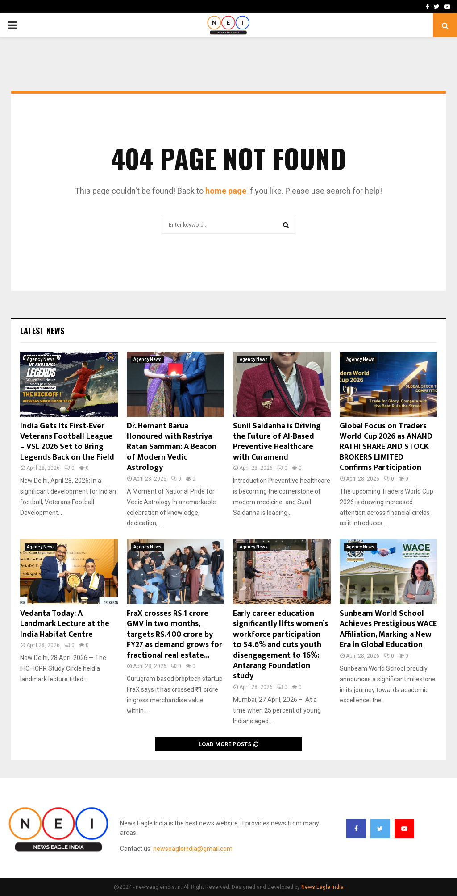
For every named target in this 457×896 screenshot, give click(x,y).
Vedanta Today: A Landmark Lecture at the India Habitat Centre (64, 624)
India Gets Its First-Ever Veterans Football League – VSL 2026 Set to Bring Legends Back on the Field (67, 441)
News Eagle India (322, 887)
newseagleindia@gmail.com (193, 848)
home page (225, 190)
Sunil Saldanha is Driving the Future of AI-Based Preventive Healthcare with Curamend (277, 441)
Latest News (42, 330)
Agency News (41, 359)
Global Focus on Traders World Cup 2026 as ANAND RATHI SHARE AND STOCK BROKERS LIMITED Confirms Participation (386, 447)
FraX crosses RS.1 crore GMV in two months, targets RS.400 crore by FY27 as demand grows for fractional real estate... (174, 634)
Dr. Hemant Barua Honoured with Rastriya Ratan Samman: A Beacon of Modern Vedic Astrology (171, 447)
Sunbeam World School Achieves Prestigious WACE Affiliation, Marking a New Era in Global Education (388, 629)
